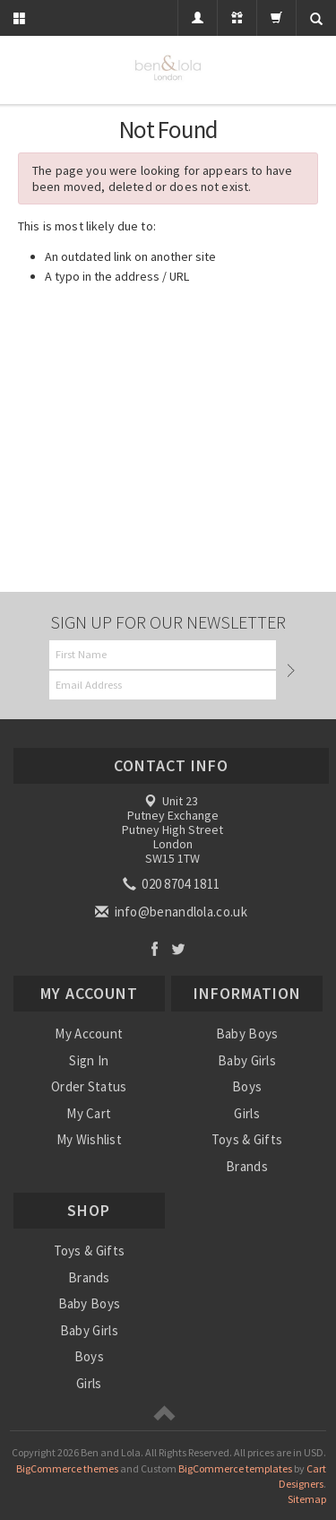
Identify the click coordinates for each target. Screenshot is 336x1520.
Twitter (178, 948)
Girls (247, 1113)
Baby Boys (247, 1033)
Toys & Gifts (247, 1139)
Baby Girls (247, 1060)
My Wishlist (89, 1139)
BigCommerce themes (67, 1468)
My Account (89, 1033)
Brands (247, 1166)
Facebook (154, 948)
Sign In (88, 1060)
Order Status (89, 1086)
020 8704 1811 (172, 883)
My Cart (88, 1113)
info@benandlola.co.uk (172, 911)
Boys (247, 1086)
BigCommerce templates (235, 1468)
